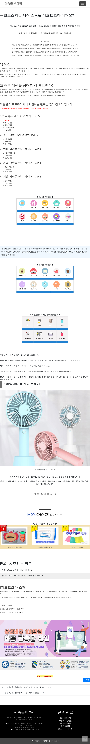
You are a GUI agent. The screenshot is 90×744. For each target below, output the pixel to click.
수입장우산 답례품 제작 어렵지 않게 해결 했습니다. (25, 692)
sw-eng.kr (54, 741)
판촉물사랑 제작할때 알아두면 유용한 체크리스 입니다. (26, 687)
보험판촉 (25, 252)
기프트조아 (50, 469)
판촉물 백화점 (13, 3)
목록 (86, 680)
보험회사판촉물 (65, 721)
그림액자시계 (65, 718)
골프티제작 (65, 726)
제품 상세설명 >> (45, 494)
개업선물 (8, 120)
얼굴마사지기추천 (65, 729)
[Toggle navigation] (82, 3)
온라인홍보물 (65, 723)
